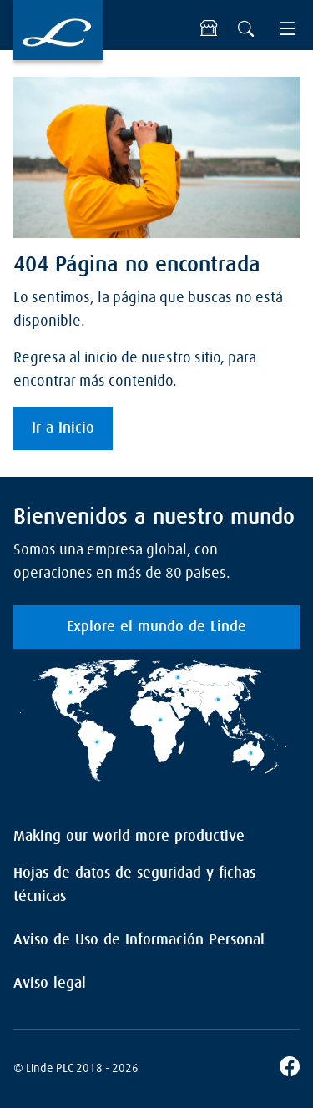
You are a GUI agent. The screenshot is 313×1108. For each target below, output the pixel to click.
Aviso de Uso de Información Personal (139, 940)
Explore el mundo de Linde (156, 627)
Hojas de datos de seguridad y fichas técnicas (134, 885)
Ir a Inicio (63, 428)
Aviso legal (49, 983)
